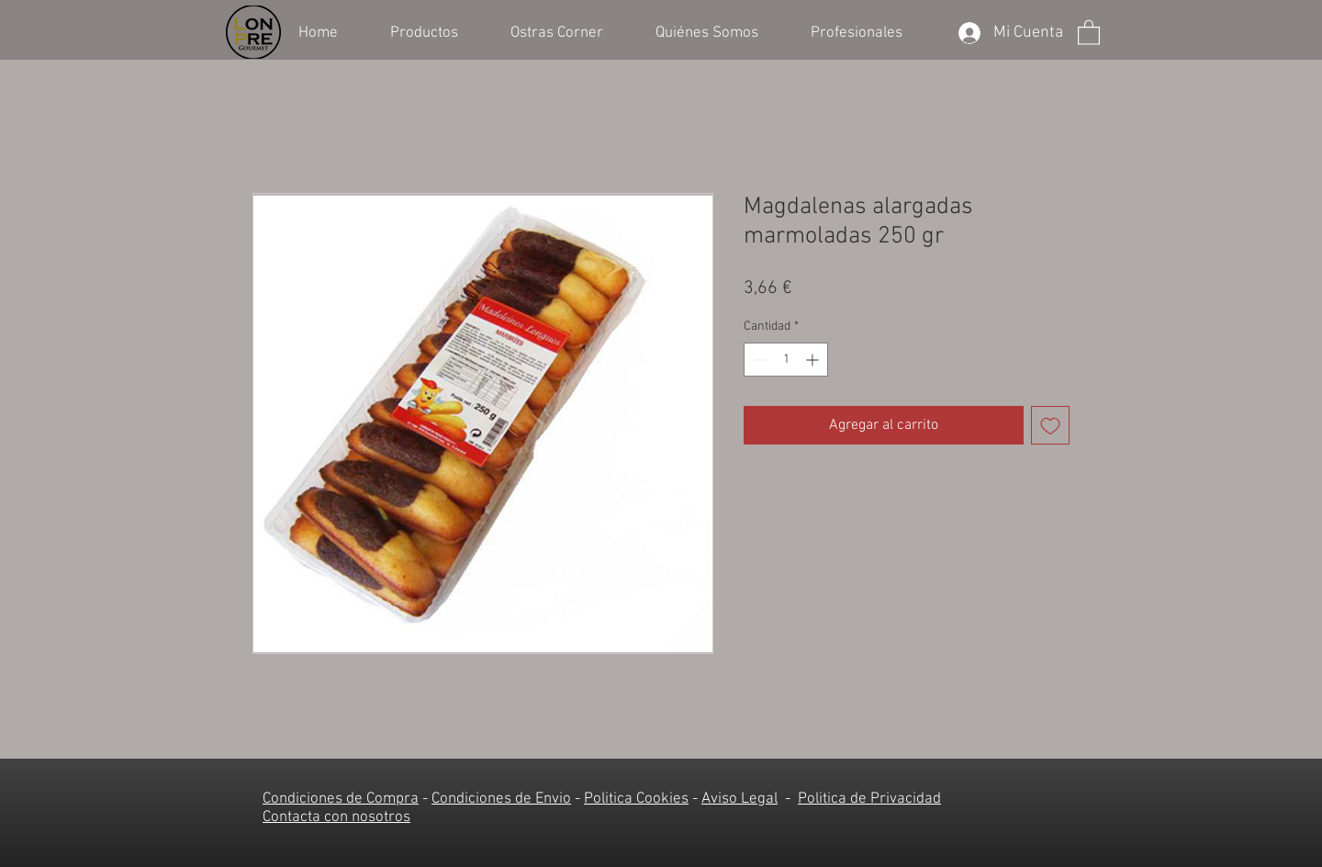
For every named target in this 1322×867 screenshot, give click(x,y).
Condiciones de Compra (341, 799)
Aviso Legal (739, 799)
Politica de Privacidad (869, 799)
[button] (436, 31)
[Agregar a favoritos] (1050, 425)
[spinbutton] (785, 359)
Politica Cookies (636, 799)
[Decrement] (757, 359)
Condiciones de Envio (501, 799)
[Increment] (813, 359)
